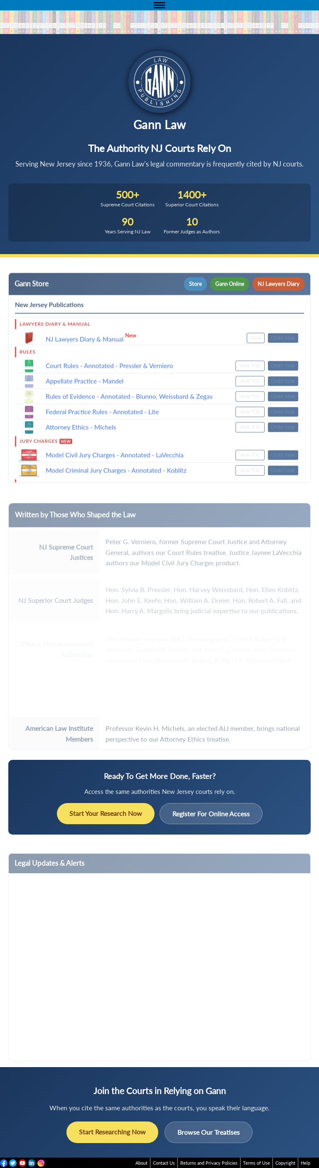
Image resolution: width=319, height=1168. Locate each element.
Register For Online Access (211, 814)
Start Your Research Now (105, 813)
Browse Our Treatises (208, 1132)
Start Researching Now (112, 1132)
